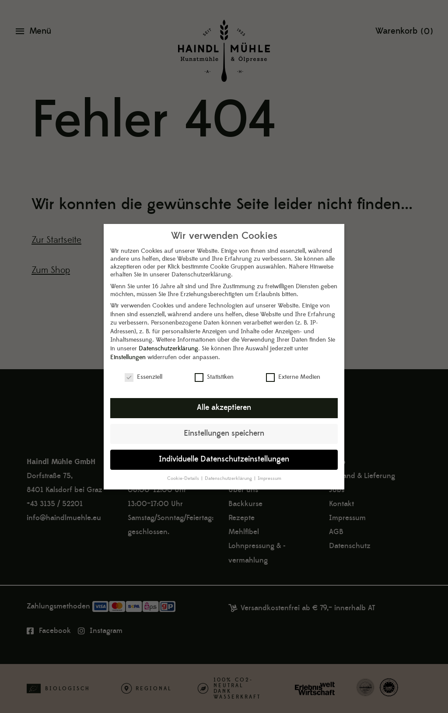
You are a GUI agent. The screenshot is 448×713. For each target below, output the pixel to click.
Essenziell (143, 371)
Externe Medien (293, 371)
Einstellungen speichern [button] (224, 427)
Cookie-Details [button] (183, 472)
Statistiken (214, 371)
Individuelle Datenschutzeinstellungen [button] (224, 453)
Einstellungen (128, 351)
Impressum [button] (269, 472)
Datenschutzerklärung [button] (229, 472)
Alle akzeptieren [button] (224, 401)
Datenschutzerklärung (168, 342)
